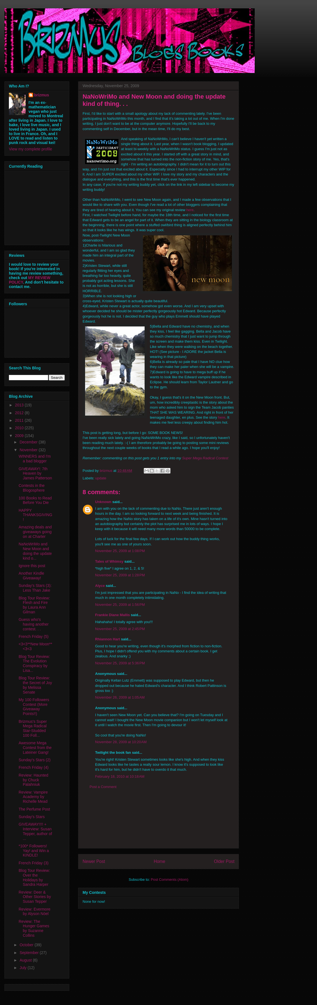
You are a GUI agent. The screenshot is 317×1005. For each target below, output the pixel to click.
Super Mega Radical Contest (205, 458)
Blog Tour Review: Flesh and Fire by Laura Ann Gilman (34, 605)
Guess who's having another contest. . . (34, 624)
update (101, 478)
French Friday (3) (33, 863)
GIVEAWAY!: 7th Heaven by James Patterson (35, 473)
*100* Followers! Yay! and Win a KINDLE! (34, 851)
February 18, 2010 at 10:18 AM (119, 776)
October (26, 945)
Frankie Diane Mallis (112, 615)
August (26, 960)
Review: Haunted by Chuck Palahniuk (33, 780)
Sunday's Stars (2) (35, 760)
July (23, 967)
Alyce (100, 586)
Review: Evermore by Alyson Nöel (34, 911)
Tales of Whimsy (109, 561)
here (190, 210)
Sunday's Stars (32, 816)
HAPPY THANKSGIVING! (35, 515)
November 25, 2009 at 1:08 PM (120, 551)
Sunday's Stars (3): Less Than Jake (35, 587)
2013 (20, 405)
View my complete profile (30, 149)
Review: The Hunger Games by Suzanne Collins (34, 928)
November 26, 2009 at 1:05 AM (120, 697)
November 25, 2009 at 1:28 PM (120, 575)
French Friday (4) (33, 767)
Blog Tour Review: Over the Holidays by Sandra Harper (34, 877)
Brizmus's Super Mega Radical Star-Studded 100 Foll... (33, 728)
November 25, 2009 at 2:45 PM (120, 629)
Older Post (224, 861)
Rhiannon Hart (107, 639)
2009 (20, 435)
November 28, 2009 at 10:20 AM (121, 742)
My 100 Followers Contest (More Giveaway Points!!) (34, 706)
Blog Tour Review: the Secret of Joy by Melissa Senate (35, 685)
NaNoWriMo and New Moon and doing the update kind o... (35, 551)
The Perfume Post (34, 809)
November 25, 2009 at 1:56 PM (120, 604)
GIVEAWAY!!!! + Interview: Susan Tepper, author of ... (35, 831)
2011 (20, 420)
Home (159, 861)
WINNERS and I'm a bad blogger (35, 458)
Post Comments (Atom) (169, 879)
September (29, 952)
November (28, 450)
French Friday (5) (33, 636)
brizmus (41, 95)
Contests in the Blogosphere (32, 487)
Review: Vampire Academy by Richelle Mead (33, 797)
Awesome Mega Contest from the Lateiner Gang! (35, 748)
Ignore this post (32, 566)
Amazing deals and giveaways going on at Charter (35, 532)
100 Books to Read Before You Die (35, 500)
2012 (20, 413)
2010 (20, 428)
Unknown (103, 502)
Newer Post (94, 861)
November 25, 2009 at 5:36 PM (120, 663)
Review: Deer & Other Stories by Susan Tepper (35, 897)
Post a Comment (103, 787)
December (28, 442)
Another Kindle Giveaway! (31, 575)
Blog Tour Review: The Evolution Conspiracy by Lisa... (34, 663)
